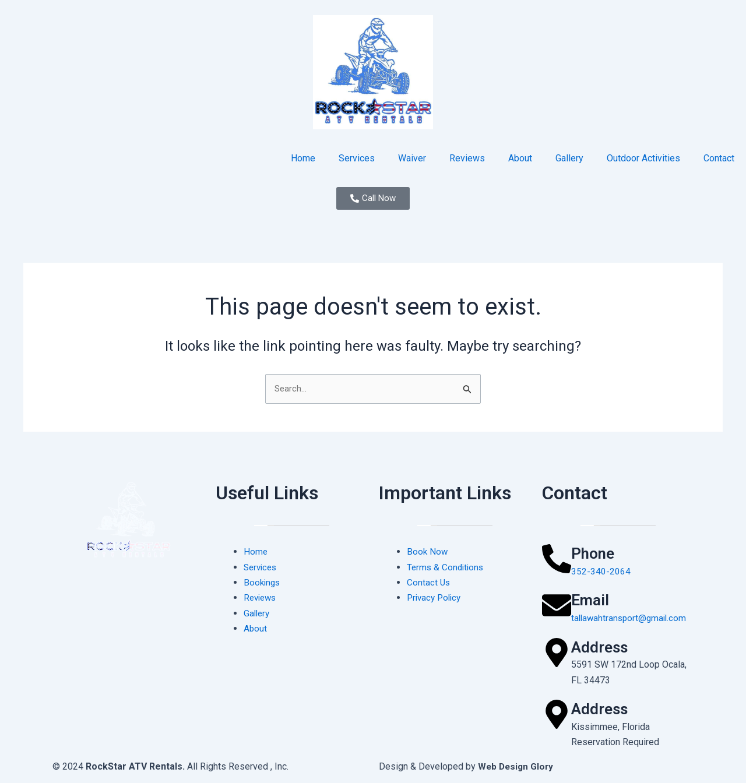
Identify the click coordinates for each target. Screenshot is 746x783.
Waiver (412, 158)
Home (303, 158)
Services (357, 158)
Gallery (569, 158)
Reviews (467, 158)
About (520, 158)
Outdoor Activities (643, 158)
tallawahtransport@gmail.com (631, 617)
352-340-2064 (601, 571)
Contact (718, 158)
